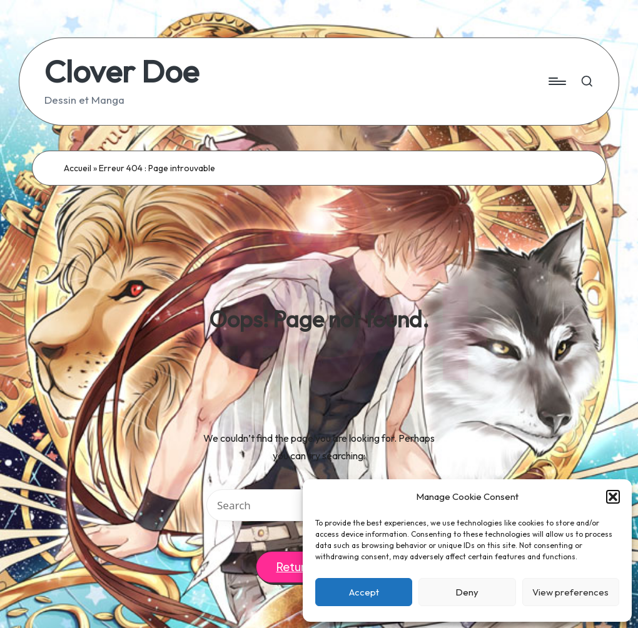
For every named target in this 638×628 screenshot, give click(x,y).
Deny (466, 592)
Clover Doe (121, 71)
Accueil (77, 168)
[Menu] (556, 81)
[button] (613, 497)
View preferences (570, 592)
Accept (364, 592)
